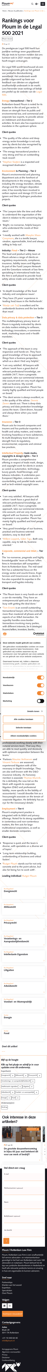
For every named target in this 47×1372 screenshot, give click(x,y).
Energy (5, 100)
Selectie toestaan (23, 727)
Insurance (7, 421)
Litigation (26, 1086)
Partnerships (7, 1282)
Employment (9, 808)
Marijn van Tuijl (11, 305)
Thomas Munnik (32, 777)
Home (4, 11)
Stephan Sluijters (11, 161)
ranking (4, 1107)
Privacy (4, 1355)
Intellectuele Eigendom (10, 1086)
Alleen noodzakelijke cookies (24, 736)
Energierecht (6, 1075)
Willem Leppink (11, 538)
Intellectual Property (12, 453)
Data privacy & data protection (18, 317)
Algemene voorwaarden (11, 1352)
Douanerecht (31, 1129)
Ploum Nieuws (7, 39)
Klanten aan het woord (12, 1285)
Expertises (6, 1287)
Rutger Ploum (10, 863)
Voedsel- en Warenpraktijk (24, 1092)
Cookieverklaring (8, 1360)
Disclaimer (6, 1357)
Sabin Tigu (26, 538)
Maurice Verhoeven (22, 759)
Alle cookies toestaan (23, 719)
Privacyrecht (32, 1075)
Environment (9, 171)
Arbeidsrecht (6, 1092)
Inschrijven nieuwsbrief (12, 1314)
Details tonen (33, 711)
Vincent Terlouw (11, 762)
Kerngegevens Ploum (10, 1349)
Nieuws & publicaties (15, 11)
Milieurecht (19, 1075)
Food (15, 250)
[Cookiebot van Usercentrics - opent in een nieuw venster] (33, 634)
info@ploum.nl (8, 1340)
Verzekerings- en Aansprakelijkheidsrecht (16, 1081)
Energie (4, 1098)
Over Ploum (7, 1293)
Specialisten (7, 1290)
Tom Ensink (9, 607)
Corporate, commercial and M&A (19, 551)
